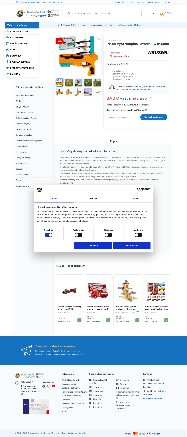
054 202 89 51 (144, 89)
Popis (113, 141)
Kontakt (166, 2)
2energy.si (97, 399)
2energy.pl (97, 403)
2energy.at (98, 407)
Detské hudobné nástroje (26, 118)
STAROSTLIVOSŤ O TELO (20, 68)
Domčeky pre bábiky (24, 135)
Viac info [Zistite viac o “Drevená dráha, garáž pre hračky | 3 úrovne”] (137, 320)
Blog (130, 2)
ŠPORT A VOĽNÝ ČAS (18, 61)
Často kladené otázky (71, 380)
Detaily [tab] (93, 198)
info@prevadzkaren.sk (152, 398)
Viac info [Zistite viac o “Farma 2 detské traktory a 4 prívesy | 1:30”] (79, 320)
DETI (10, 49)
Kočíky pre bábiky (23, 158)
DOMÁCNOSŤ (14, 55)
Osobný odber (67, 408)
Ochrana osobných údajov (73, 404)
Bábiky (18, 101)
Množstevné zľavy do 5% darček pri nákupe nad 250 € (41, 2)
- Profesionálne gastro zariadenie (125, 405)
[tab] (113, 142)
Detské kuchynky (23, 124)
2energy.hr (124, 388)
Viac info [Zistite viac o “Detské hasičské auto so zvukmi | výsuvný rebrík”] (108, 320)
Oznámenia (67, 400)
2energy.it (124, 384)
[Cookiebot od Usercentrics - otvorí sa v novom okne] (139, 190)
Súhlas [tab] (53, 198)
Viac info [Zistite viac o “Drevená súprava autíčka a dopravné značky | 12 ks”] (166, 320)
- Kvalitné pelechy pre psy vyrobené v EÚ (127, 395)
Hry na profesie (22, 152)
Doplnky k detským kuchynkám (29, 141)
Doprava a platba (69, 384)
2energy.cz (98, 387)
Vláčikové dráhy (22, 186)
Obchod (66, 25)
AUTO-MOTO (14, 37)
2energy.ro (97, 395)
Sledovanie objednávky (148, 2)
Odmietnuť (93, 246)
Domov (58, 25)
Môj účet (119, 2)
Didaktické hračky (23, 129)
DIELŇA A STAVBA (17, 43)
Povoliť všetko (132, 246)
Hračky (84, 25)
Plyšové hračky (22, 163)
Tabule (18, 180)
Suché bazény (22, 175)
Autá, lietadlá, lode (98, 25)
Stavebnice (21, 169)
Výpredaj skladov (18, 31)
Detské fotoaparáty (24, 112)
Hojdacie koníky (22, 146)
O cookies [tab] (133, 198)
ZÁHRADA (13, 74)
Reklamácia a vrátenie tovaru (74, 392)
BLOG (64, 412)
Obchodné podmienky (71, 388)
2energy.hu (98, 391)
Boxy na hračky (22, 107)
